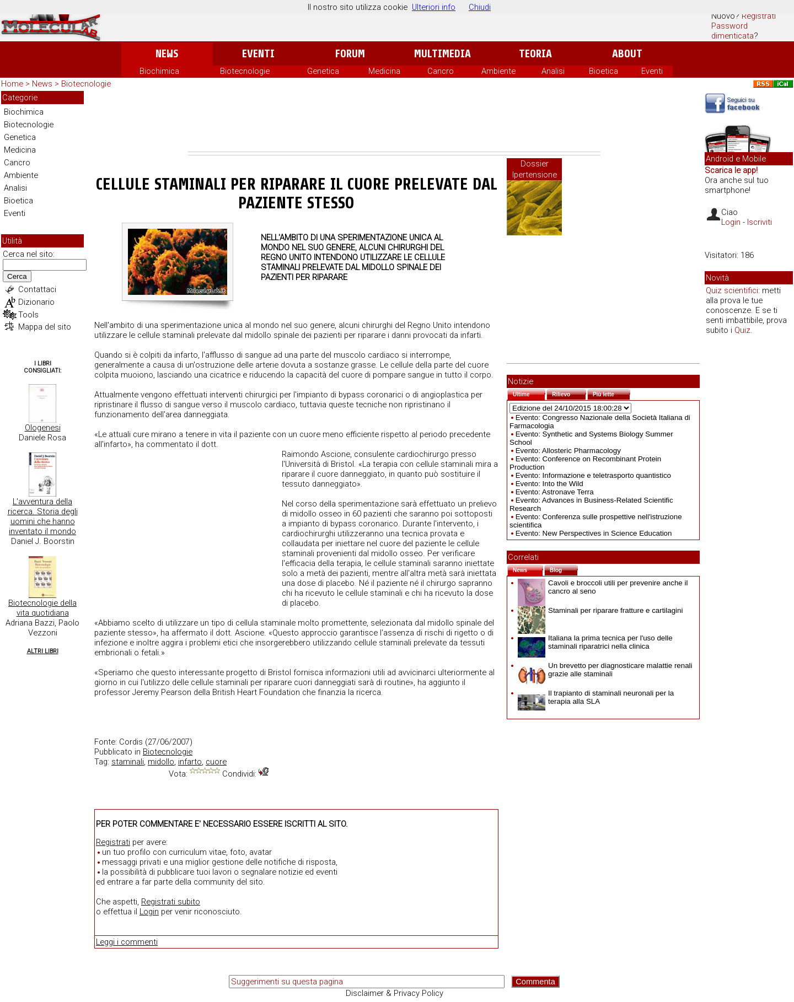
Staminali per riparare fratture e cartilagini (600, 610)
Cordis (131, 742)
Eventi (258, 53)
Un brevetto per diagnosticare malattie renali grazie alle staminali (605, 669)
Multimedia (442, 53)
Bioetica (603, 71)
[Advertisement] (394, 121)
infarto (190, 762)
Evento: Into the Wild (549, 484)
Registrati (759, 16)
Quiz (742, 330)
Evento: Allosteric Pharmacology (568, 450)
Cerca (17, 276)
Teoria (535, 53)
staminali (127, 762)
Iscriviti (759, 222)
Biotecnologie (245, 71)
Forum (350, 53)
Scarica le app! (731, 170)
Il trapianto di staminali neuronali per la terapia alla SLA (596, 697)
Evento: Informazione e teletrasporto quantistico (593, 475)
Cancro (440, 71)
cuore (216, 762)
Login (149, 912)
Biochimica (159, 71)
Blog (564, 569)
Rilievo (569, 393)
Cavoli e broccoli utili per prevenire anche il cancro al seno (603, 587)
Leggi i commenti (127, 942)
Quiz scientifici (732, 290)
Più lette (611, 393)
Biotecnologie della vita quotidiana (42, 608)
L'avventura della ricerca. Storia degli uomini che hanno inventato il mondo (43, 516)
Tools (28, 315)
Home (12, 84)
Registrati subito (170, 902)
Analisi (553, 71)
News (166, 53)
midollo (161, 762)
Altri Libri (42, 651)
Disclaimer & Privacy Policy (394, 993)
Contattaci (37, 289)
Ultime (529, 393)
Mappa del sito (44, 327)
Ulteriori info (433, 7)
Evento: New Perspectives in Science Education (594, 533)
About (627, 53)
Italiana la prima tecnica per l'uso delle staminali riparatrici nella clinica (595, 642)
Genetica (323, 71)
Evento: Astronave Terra (555, 492)
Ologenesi (43, 428)
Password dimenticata (732, 31)
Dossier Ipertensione (534, 169)
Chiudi (480, 7)
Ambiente (498, 71)
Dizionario (36, 302)
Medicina (384, 71)
